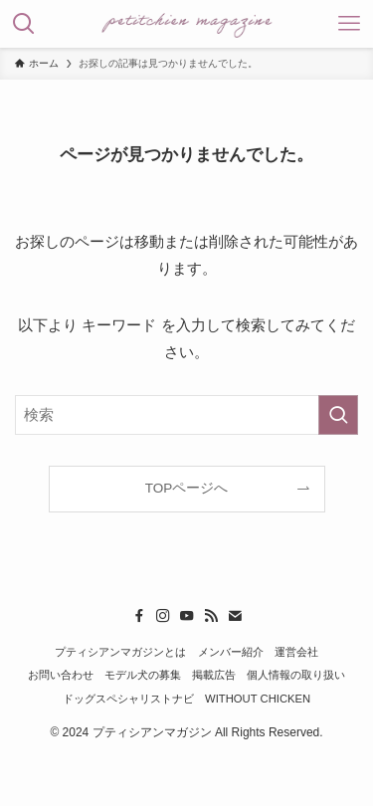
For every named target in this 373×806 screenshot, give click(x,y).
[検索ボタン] (24, 24)
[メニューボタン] (349, 24)
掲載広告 (214, 675)
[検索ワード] (186, 415)
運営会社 (296, 652)
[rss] (211, 616)
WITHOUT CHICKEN (257, 699)
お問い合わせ (60, 675)
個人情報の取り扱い (296, 675)
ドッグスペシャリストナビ (128, 699)
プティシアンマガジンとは (120, 652)
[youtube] (187, 616)
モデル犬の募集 (142, 675)
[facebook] (139, 616)
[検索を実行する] (338, 415)
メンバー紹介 (231, 652)
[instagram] (163, 616)
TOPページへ (187, 488)
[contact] (235, 616)
